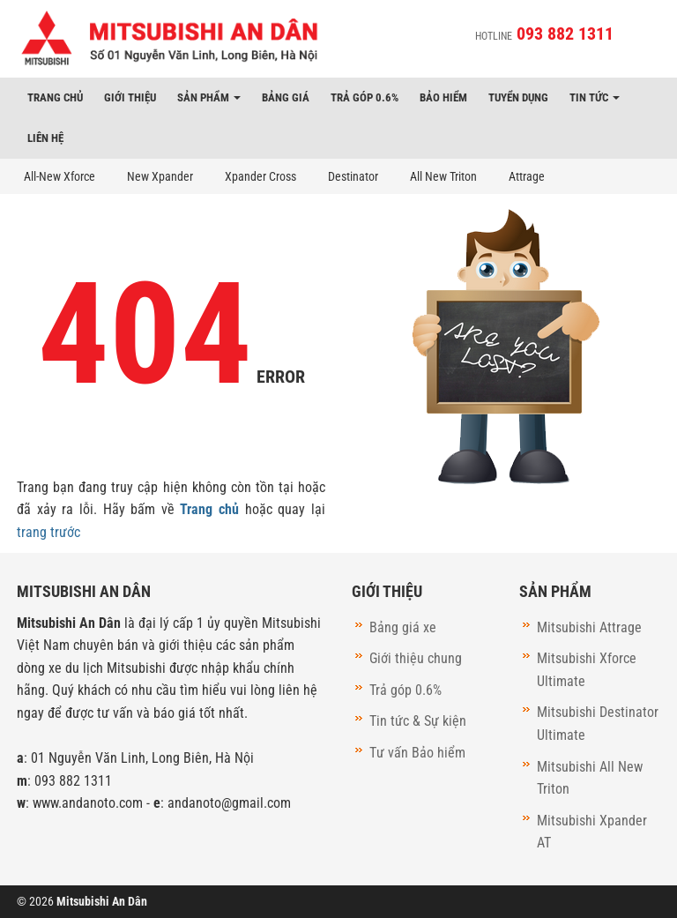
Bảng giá (285, 97)
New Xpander (160, 176)
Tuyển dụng (518, 97)
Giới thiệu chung (415, 658)
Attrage (527, 176)
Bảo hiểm (443, 97)
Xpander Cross (260, 176)
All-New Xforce (59, 176)
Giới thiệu (130, 97)
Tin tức (594, 97)
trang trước (48, 532)
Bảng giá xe (402, 627)
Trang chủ (55, 97)
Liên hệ (45, 138)
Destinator (353, 176)
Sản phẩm (209, 97)
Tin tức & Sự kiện (417, 721)
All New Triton (443, 176)
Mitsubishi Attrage (589, 627)
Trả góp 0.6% (364, 97)
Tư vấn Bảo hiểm (417, 752)
